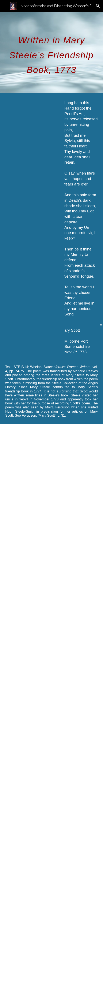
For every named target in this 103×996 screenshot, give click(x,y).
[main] (51, 53)
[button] (5, 6)
